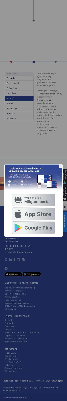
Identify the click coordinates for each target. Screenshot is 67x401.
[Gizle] (61, 166)
